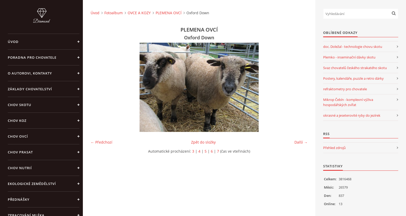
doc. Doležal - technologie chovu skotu (352, 46)
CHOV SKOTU (19, 104)
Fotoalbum (113, 12)
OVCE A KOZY (139, 12)
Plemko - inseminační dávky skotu (349, 57)
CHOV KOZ (17, 120)
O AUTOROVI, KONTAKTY (30, 73)
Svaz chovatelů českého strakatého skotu (355, 67)
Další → (301, 142)
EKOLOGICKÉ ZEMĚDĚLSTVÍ (32, 183)
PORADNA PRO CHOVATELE (32, 57)
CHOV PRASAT (20, 152)
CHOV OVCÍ (18, 136)
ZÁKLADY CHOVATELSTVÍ (30, 89)
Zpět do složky (203, 142)
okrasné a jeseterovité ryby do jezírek (351, 115)
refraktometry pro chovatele (345, 89)
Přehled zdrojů (334, 147)
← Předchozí (101, 142)
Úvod (13, 41)
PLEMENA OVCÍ (169, 12)
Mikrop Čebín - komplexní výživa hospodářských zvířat (348, 102)
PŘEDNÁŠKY (19, 199)
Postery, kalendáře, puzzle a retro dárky (353, 78)
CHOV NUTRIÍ (20, 168)
